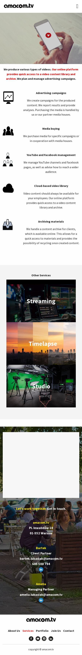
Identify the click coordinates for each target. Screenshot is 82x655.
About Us (14, 631)
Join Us (56, 631)
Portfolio (42, 631)
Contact (68, 631)
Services (28, 631)
